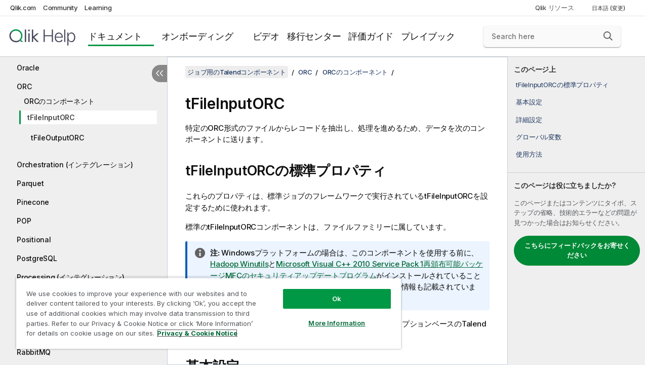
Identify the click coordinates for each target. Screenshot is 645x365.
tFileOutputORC (57, 137)
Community (60, 8)
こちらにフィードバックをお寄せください (577, 250)
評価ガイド (370, 36)
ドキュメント (115, 36)
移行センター (314, 36)
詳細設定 (529, 120)
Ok (336, 299)
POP (24, 220)
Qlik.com (23, 8)
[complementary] (576, 211)
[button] (608, 36)
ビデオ (266, 36)
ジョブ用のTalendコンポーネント (236, 72)
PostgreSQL (37, 258)
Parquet (30, 183)
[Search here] (552, 36)
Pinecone (33, 202)
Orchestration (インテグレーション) (75, 164)
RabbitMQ (34, 352)
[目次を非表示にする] (159, 73)
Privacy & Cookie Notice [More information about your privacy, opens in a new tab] (197, 333)
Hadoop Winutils (239, 264)
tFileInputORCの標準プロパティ (562, 85)
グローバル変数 (538, 137)
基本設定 (529, 102)
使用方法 (529, 154)
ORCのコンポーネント (59, 101)
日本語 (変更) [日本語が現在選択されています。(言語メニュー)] (609, 8)
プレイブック (428, 36)
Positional (34, 239)
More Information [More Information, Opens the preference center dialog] (336, 323)
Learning (98, 8)
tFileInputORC (51, 117)
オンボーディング (197, 36)
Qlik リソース (554, 8)
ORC (24, 86)
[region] (208, 313)
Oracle (28, 67)
